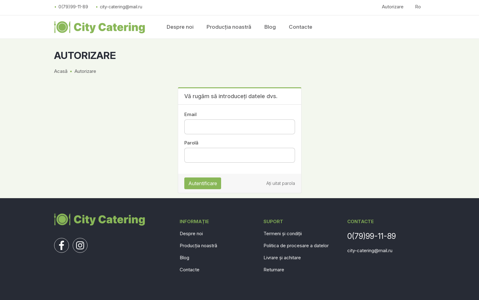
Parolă (191, 143)
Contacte (300, 27)
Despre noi (180, 27)
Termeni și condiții (282, 233)
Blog (270, 27)
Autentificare (202, 183)
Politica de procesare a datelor (296, 245)
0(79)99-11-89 (73, 6)
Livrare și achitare (282, 257)
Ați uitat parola (280, 183)
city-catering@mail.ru (121, 6)
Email (190, 114)
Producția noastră (229, 27)
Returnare (273, 270)
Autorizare (393, 7)
